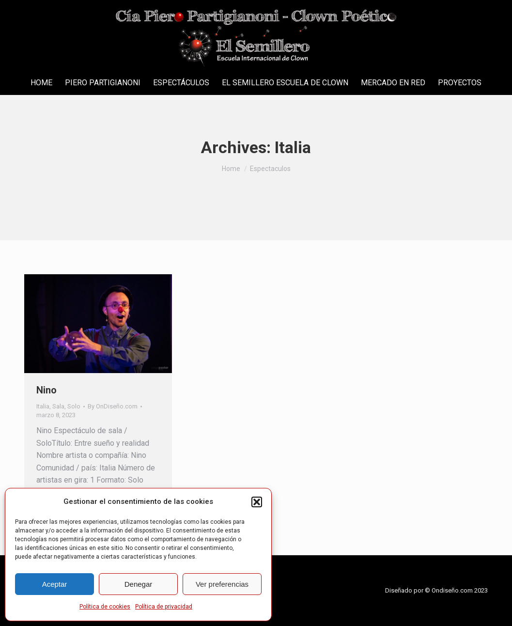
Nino (46, 390)
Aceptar (54, 584)
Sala (58, 406)
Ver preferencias (222, 584)
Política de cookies (104, 606)
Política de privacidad (163, 606)
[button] (257, 502)
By (113, 406)
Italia (42, 406)
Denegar (138, 584)
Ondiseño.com (453, 590)
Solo (73, 406)
